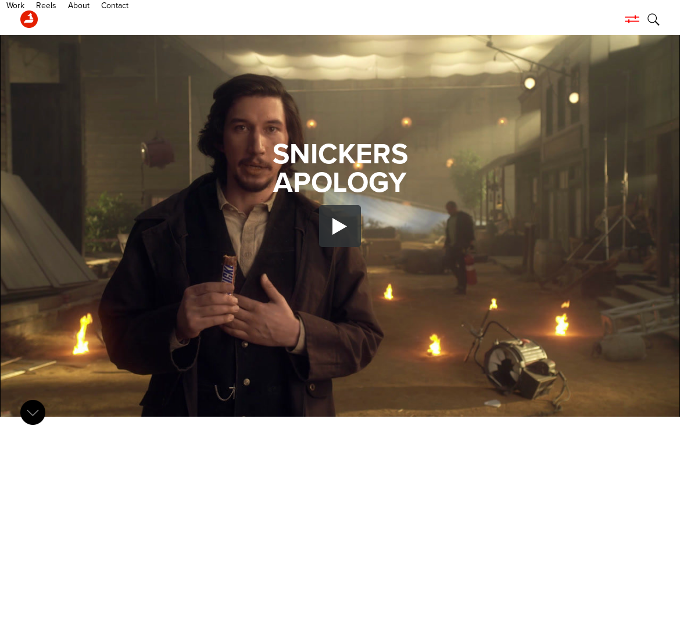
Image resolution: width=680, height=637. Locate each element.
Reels (95, 19)
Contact (163, 19)
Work (64, 19)
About (127, 19)
